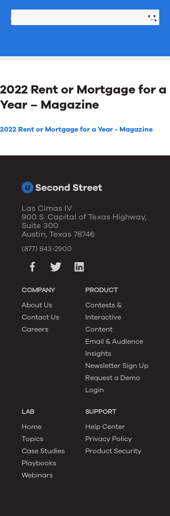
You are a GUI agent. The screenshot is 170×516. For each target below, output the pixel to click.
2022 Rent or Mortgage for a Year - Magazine (76, 129)
